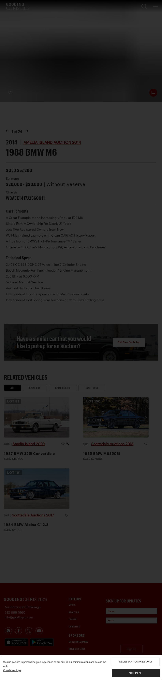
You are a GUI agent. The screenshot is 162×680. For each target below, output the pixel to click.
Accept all (136, 673)
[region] (81, 667)
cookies (16, 662)
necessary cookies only (135, 661)
